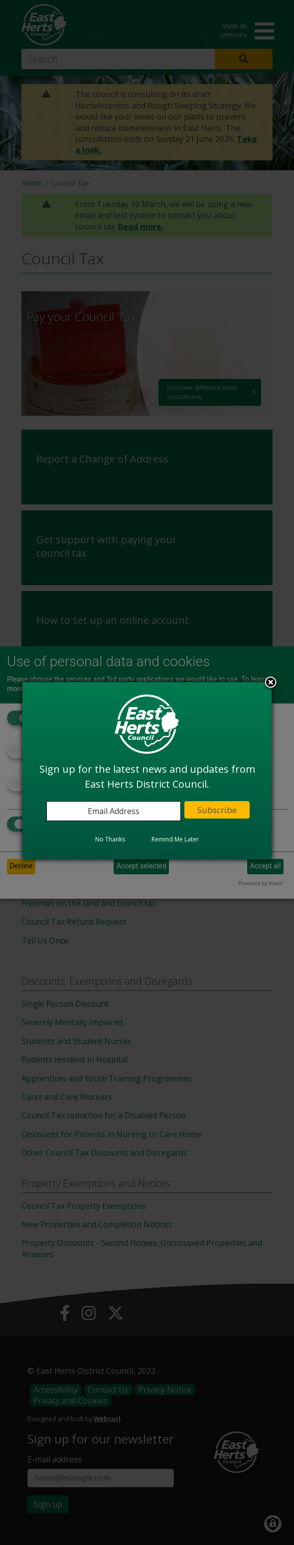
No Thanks (110, 839)
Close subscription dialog (270, 683)
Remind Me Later (175, 839)
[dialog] (147, 770)
